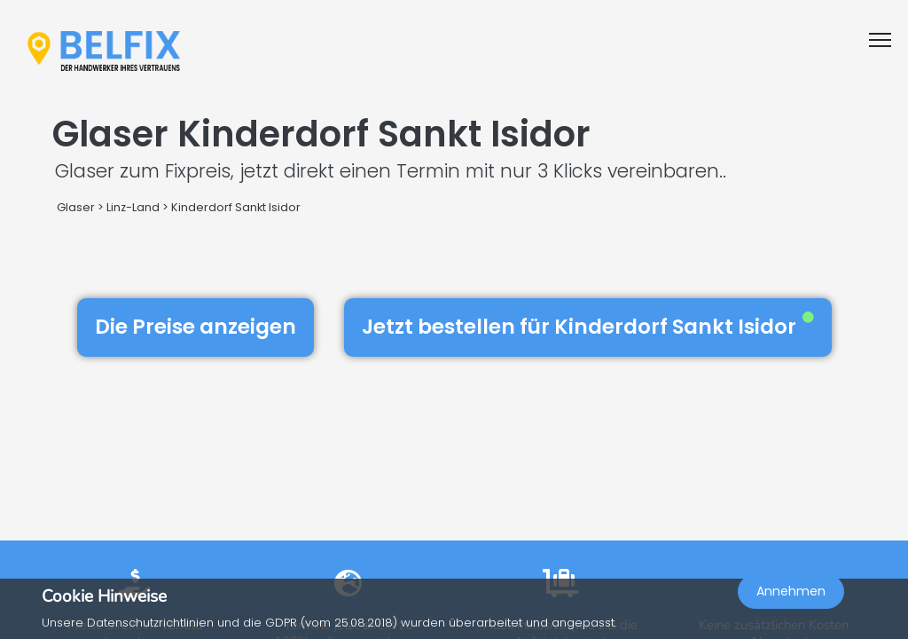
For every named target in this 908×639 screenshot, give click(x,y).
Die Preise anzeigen (195, 326)
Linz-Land (133, 207)
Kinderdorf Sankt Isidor (236, 207)
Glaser (76, 207)
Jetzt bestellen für (588, 327)
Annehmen (791, 591)
